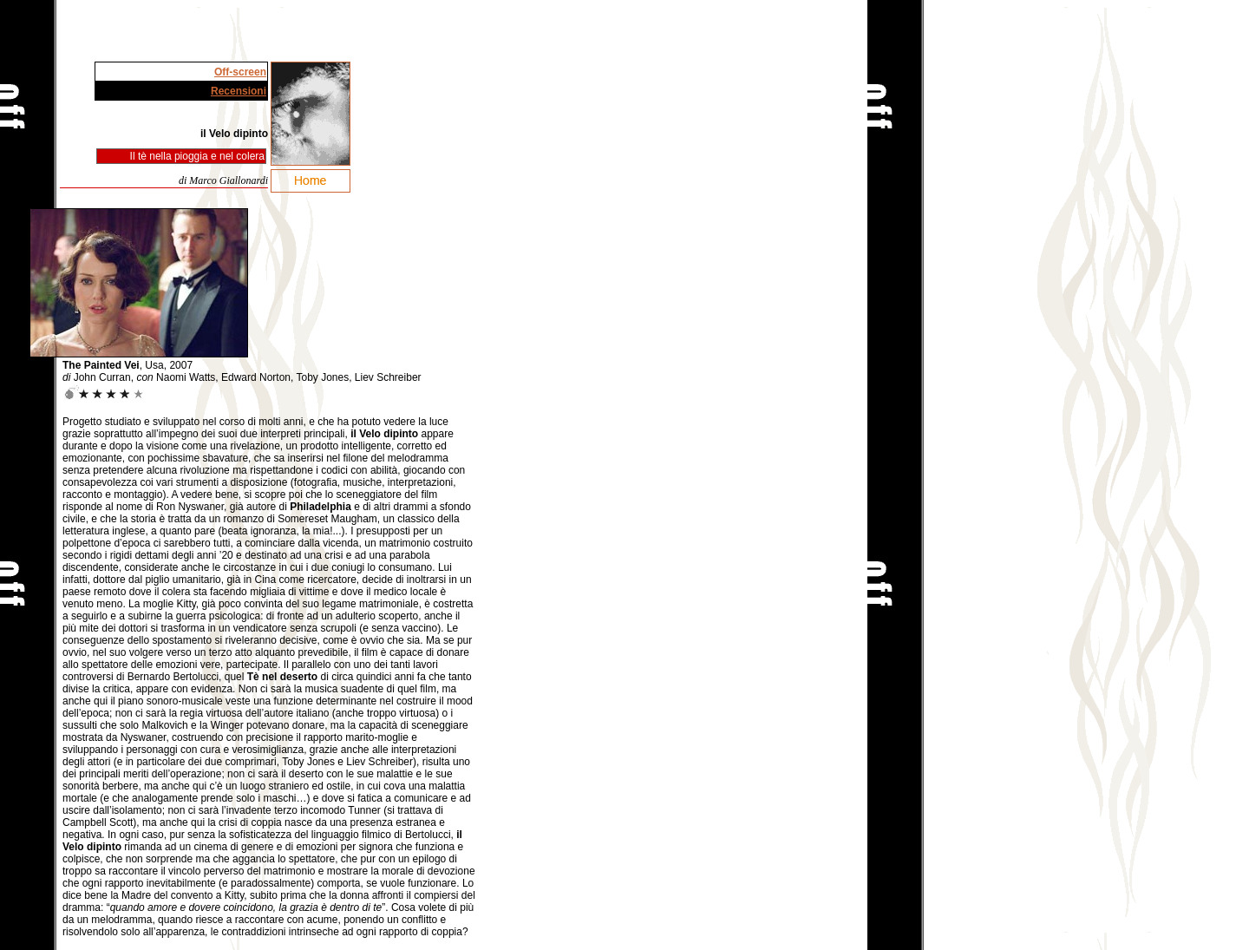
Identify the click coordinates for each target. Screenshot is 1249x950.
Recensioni (238, 91)
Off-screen (240, 72)
